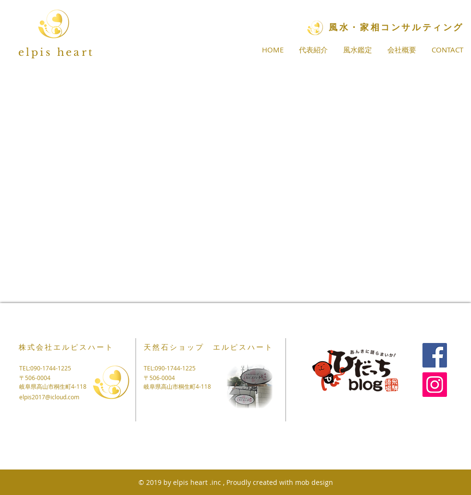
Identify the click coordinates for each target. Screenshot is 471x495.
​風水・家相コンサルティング (396, 27)
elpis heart (56, 52)
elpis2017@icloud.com (49, 397)
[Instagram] (434, 384)
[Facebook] (434, 355)
